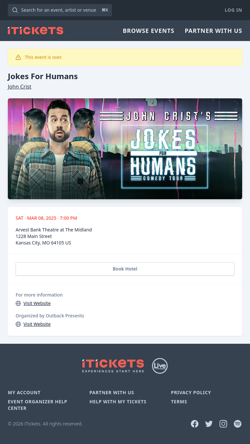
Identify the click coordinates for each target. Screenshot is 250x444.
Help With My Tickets (118, 401)
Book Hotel (125, 269)
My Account (24, 392)
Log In (233, 10)
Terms (179, 401)
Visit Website (37, 303)
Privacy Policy (191, 392)
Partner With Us (213, 31)
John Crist (19, 86)
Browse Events (148, 31)
